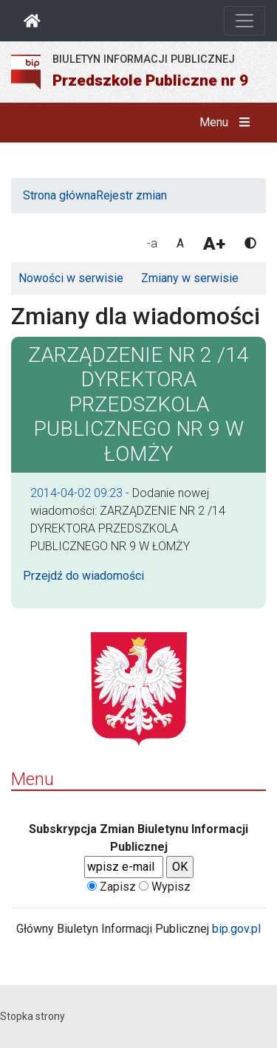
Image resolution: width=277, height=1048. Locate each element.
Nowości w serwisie (70, 278)
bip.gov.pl (236, 929)
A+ (214, 243)
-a (152, 243)
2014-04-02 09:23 (76, 493)
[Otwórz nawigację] (244, 20)
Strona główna (59, 195)
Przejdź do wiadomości (83, 576)
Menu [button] (227, 122)
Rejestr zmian (131, 195)
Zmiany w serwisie (190, 278)
